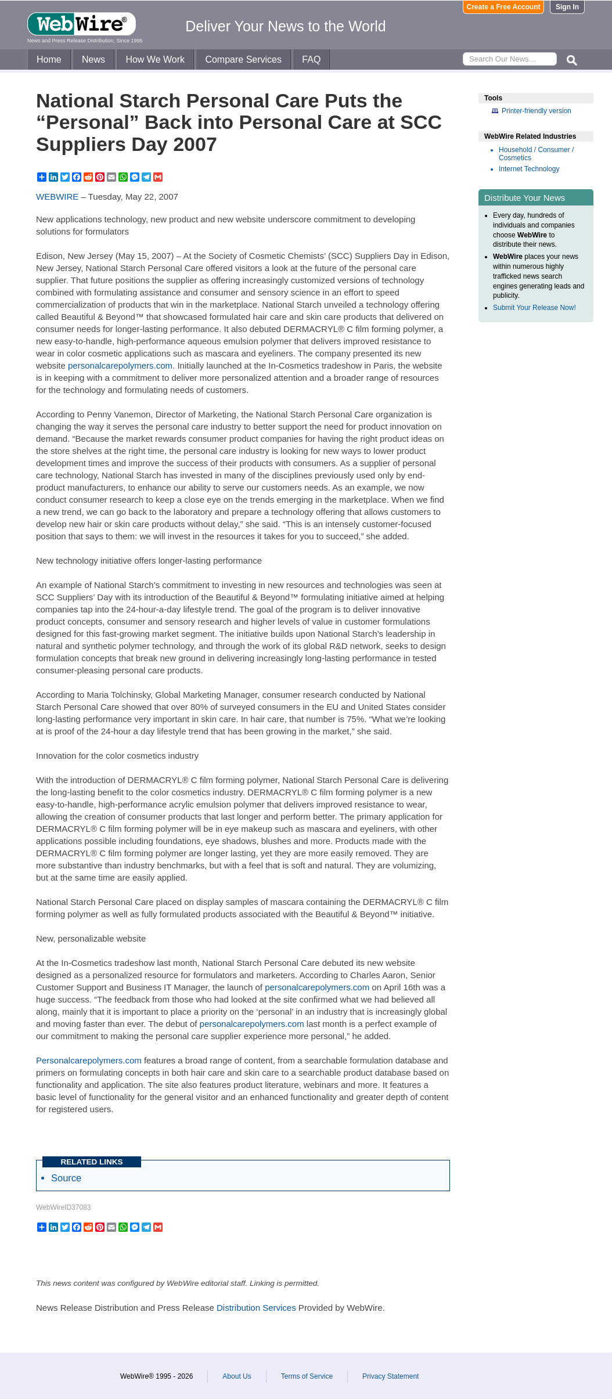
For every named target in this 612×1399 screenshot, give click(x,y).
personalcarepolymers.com (120, 365)
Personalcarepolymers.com (89, 1060)
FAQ (311, 59)
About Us (236, 1376)
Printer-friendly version (536, 111)
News (93, 59)
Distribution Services (256, 1308)
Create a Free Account (504, 7)
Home (49, 59)
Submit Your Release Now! (534, 308)
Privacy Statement (390, 1376)
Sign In (567, 7)
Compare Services (243, 59)
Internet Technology (529, 169)
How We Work (155, 59)
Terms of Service (307, 1376)
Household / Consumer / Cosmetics (536, 154)
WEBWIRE (57, 196)
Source (66, 1178)
